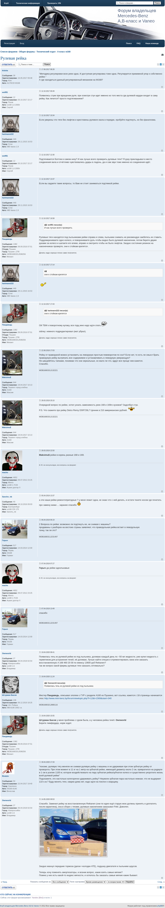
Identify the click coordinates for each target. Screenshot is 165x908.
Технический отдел (46, 52)
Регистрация (9, 43)
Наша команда (151, 43)
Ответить (8, 64)
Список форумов (9, 52)
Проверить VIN (54, 3)
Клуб (6, 3)
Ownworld (6, 653)
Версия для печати (162, 54)
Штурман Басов (9, 695)
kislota (5, 70)
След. (160, 882)
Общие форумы (27, 52)
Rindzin (5, 776)
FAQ (139, 43)
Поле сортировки (88, 882)
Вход (22, 43)
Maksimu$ (6, 377)
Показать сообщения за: (49, 882)
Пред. (5, 882)
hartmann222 (8, 134)
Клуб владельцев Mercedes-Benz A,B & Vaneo (19, 906)
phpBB (160, 906)
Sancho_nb (7, 497)
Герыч (5, 540)
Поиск (129, 43)
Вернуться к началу (162, 87)
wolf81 (5, 92)
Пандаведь (7, 239)
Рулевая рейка (13, 58)
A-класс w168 (63, 52)
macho (5, 472)
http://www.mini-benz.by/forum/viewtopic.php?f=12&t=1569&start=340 (77, 698)
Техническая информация (28, 3)
